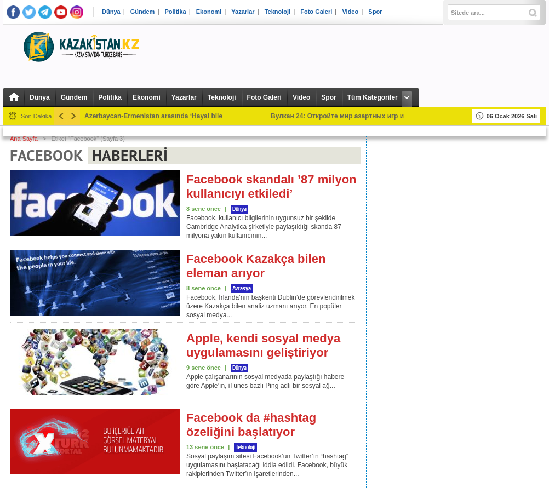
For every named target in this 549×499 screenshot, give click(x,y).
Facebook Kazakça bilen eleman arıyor (255, 266)
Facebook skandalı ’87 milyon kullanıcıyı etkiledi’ (271, 186)
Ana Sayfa (24, 138)
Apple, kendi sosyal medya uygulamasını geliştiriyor (263, 345)
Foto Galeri (316, 12)
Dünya (111, 12)
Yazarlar (242, 12)
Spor (375, 12)
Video (350, 12)
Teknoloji (277, 12)
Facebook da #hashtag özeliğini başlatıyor (251, 425)
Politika (175, 12)
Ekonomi (208, 12)
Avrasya (241, 288)
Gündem (142, 12)
